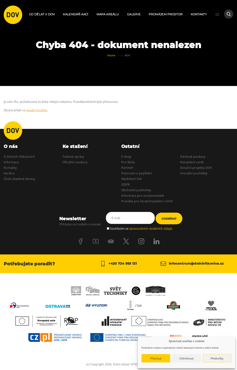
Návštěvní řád (131, 179)
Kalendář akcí (75, 14)
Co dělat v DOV (42, 14)
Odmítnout (186, 358)
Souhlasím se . (141, 228)
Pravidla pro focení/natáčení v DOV (147, 201)
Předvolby (217, 358)
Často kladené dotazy (19, 179)
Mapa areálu (107, 14)
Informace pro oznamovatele (142, 196)
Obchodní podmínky (136, 190)
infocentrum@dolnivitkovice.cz (194, 263)
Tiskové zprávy (73, 157)
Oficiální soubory (75, 162)
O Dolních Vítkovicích (19, 157)
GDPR (125, 185)
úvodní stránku (36, 110)
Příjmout (155, 358)
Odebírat (168, 218)
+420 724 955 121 (118, 263)
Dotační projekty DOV (196, 168)
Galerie (134, 14)
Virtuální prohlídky (194, 173)
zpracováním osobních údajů (150, 228)
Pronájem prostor (166, 14)
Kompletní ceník (192, 162)
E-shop (126, 157)
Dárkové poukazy (193, 157)
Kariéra (9, 173)
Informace (11, 162)
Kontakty (199, 14)
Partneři (127, 168)
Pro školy (128, 162)
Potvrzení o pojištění (136, 173)
